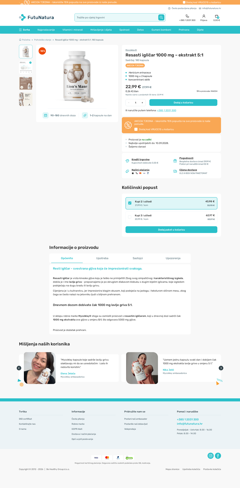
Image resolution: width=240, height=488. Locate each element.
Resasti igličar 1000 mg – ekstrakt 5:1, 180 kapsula (79, 40)
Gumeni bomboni (161, 29)
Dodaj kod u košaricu (203, 2)
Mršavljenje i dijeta (101, 29)
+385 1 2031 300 (166, 110)
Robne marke (78, 424)
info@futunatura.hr (210, 8)
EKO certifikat (25, 419)
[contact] (187, 17)
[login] (203, 17)
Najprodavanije (46, 29)
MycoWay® (131, 50)
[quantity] (135, 102)
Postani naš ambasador (135, 419)
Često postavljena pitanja (182, 8)
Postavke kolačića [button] (212, 469)
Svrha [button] (24, 29)
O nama (22, 429)
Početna (24, 40)
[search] (120, 17)
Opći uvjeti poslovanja (82, 439)
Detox (140, 29)
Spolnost (124, 29)
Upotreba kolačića (191, 469)
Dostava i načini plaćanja (84, 434)
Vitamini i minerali (72, 29)
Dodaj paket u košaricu (171, 229)
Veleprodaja (130, 429)
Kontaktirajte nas (27, 424)
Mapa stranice (172, 469)
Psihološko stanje (42, 40)
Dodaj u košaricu (183, 102)
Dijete (200, 29)
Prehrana (184, 29)
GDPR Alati (77, 429)
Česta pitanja (78, 419)
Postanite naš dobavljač (136, 424)
